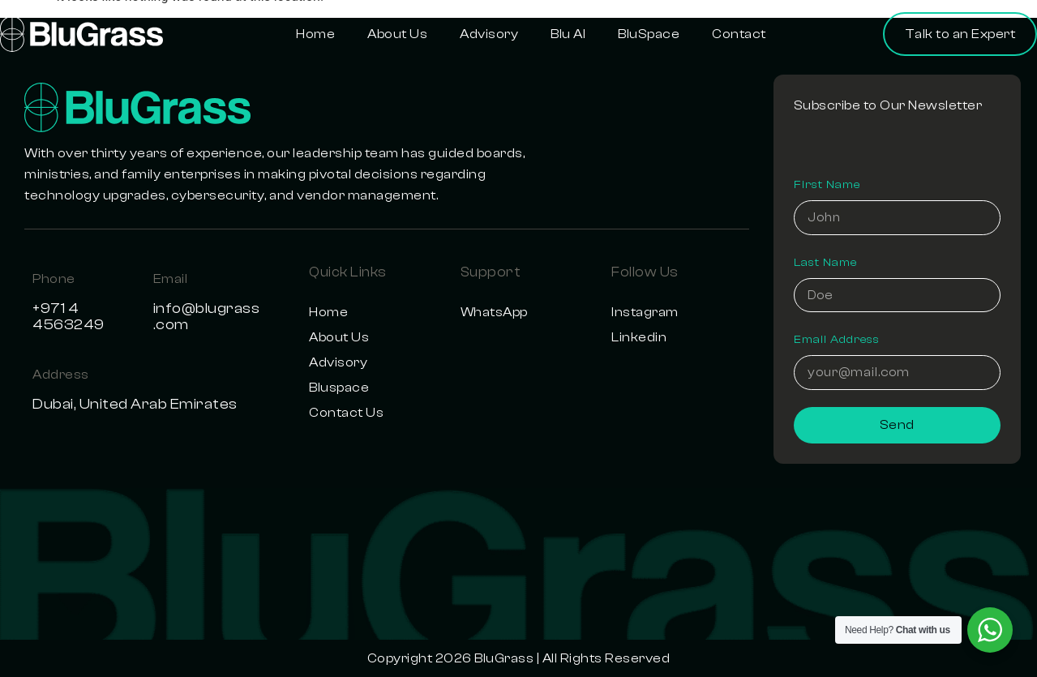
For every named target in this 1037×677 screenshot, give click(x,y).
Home (315, 34)
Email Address (837, 338)
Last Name (825, 259)
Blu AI (568, 34)
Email (170, 279)
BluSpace (648, 34)
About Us (397, 34)
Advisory (489, 34)
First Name (827, 180)
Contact (739, 34)
